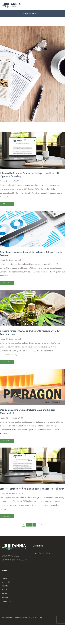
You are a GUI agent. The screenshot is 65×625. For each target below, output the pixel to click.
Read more (7, 204)
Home (4, 577)
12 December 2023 (14, 260)
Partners (5, 593)
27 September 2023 (14, 493)
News (4, 589)
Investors (5, 597)
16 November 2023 (14, 417)
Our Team (6, 581)
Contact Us (6, 601)
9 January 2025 (12, 181)
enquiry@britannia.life (41, 553)
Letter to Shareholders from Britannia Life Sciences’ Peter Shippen (32, 488)
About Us (5, 585)
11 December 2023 (14, 338)
